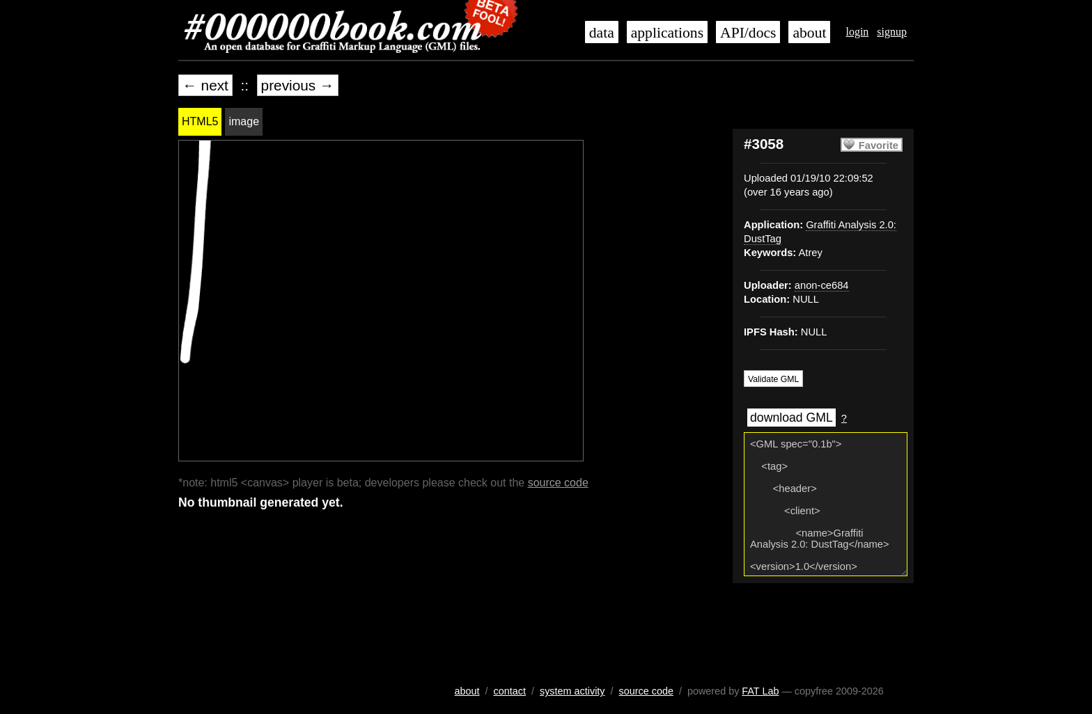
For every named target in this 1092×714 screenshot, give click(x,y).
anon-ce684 (822, 285)
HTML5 (200, 121)
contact (510, 691)
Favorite (878, 145)
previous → (297, 85)
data (601, 32)
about (809, 32)
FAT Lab (760, 691)
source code (558, 483)
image (243, 121)
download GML (791, 418)
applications (667, 32)
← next (205, 85)
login (856, 32)
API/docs (748, 32)
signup (892, 32)
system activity (572, 691)
